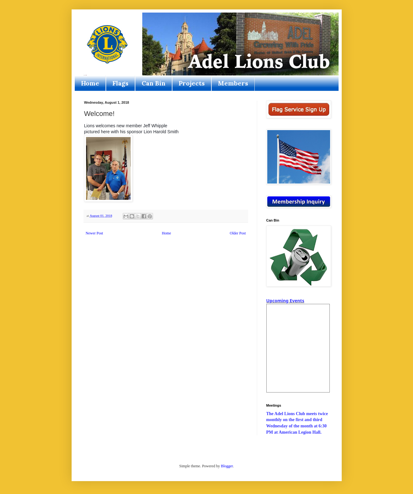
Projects (192, 83)
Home (90, 83)
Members (233, 83)
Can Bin (154, 83)
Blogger (227, 466)
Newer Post (94, 233)
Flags (120, 83)
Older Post (238, 233)
